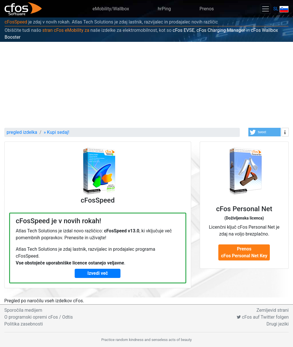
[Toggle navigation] (265, 9)
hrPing (164, 8)
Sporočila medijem (23, 310)
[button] (264, 132)
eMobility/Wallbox (110, 8)
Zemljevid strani (272, 310)
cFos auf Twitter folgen (263, 317)
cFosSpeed (16, 22)
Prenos (206, 8)
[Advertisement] (146, 85)
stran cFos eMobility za (65, 30)
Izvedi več (98, 273)
